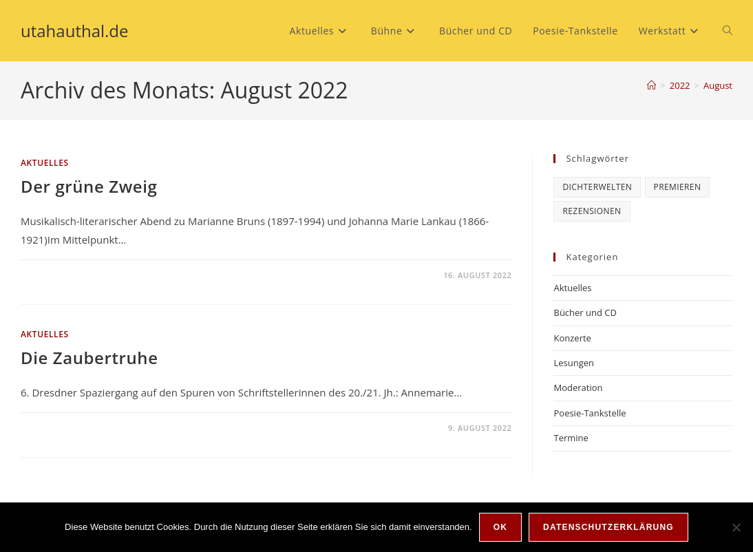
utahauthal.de (75, 30)
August (717, 85)
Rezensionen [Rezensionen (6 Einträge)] (591, 211)
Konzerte (572, 338)
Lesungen (573, 363)
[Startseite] (651, 85)
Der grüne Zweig (89, 186)
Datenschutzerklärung (608, 527)
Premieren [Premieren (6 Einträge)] (677, 187)
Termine (570, 438)
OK (500, 527)
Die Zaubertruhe (89, 357)
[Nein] (736, 527)
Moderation (577, 387)
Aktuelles (45, 163)
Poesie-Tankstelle (589, 413)
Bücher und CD (584, 312)
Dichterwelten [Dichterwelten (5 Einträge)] (597, 187)
